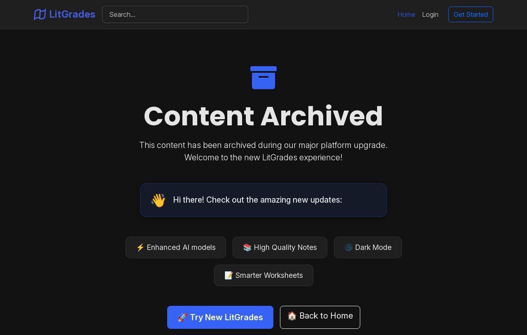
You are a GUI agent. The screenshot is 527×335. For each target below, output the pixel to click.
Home (406, 14)
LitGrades (65, 14)
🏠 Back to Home (320, 316)
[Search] (175, 14)
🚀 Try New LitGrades (220, 317)
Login (430, 14)
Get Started (471, 14)
